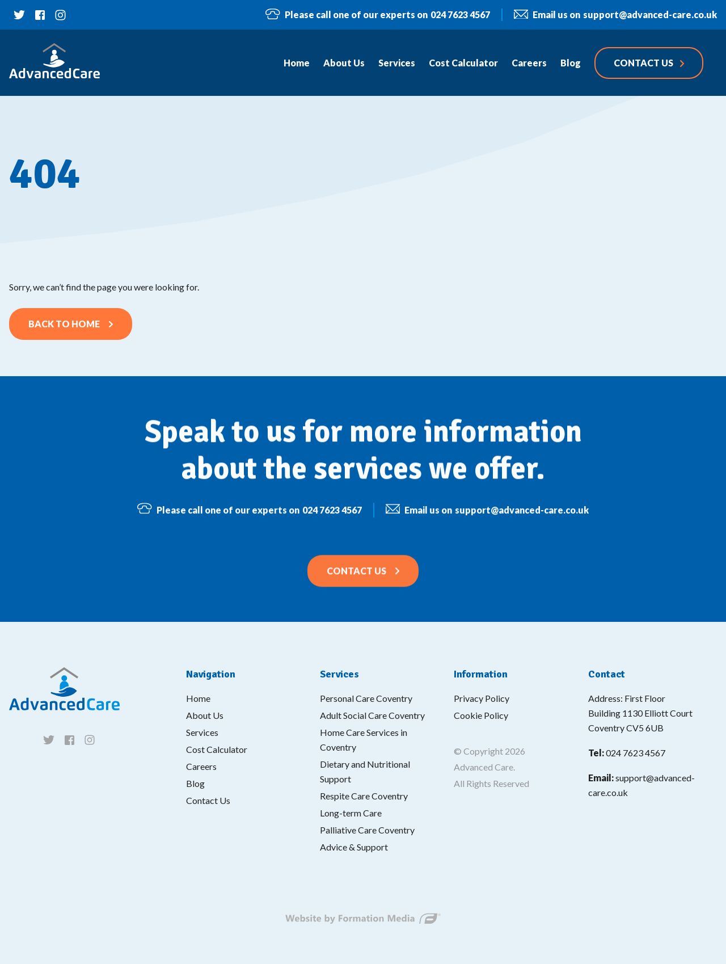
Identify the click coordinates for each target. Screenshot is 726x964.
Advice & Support (354, 846)
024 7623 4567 (377, 14)
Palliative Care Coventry (367, 829)
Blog (195, 783)
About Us (204, 715)
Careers (201, 766)
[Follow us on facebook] (39, 15)
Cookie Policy (481, 715)
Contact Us (356, 577)
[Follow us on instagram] (60, 15)
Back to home (64, 323)
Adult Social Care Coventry (372, 715)
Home (198, 698)
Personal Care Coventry (366, 698)
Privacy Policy (481, 698)
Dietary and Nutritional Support (365, 771)
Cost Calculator (216, 749)
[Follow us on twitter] (19, 15)
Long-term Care (351, 812)
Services (202, 732)
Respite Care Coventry (364, 795)
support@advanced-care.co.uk (615, 15)
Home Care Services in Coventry (363, 739)
